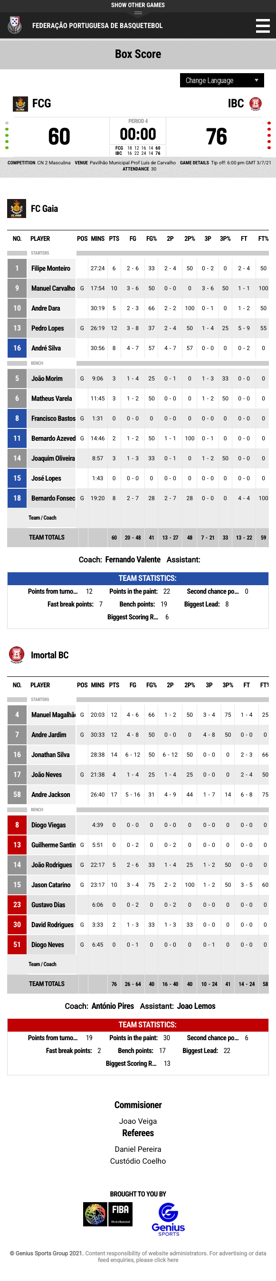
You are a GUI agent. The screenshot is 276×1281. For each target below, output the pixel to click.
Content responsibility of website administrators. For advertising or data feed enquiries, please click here (175, 1256)
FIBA (108, 1219)
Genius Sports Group (168, 1219)
